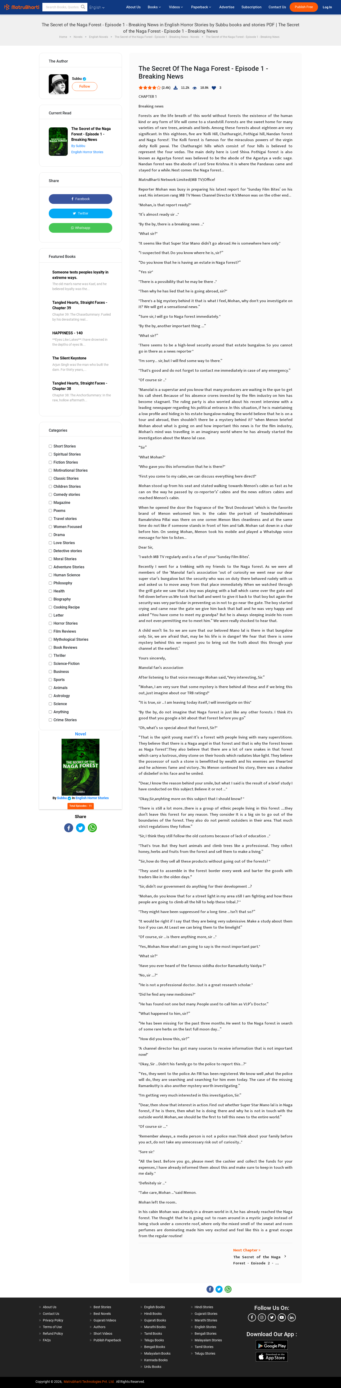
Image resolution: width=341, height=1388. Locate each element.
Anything (61, 712)
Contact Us (277, 7)
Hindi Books (153, 1314)
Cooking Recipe (67, 607)
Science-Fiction (67, 663)
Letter (59, 615)
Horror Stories (66, 623)
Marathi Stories (206, 1320)
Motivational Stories (71, 470)
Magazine (62, 502)
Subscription (251, 7)
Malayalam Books (157, 1353)
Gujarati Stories (206, 1314)
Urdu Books (152, 1367)
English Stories (205, 1327)
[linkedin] (292, 1317)
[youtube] (282, 1317)
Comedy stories (67, 494)
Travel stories (65, 518)
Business (61, 671)
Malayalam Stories (208, 1340)
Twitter (80, 213)
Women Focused (68, 526)
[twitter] (272, 1317)
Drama (59, 535)
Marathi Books (155, 1327)
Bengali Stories (205, 1333)
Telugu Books (154, 1340)
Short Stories (65, 446)
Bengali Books (154, 1347)
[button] (83, 7)
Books (155, 7)
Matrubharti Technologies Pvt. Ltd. (89, 1382)
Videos (176, 7)
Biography (62, 599)
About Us (133, 7)
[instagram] (262, 1317)
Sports (59, 679)
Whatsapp (80, 228)
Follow (84, 86)
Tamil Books (153, 1333)
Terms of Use (52, 1327)
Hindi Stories (204, 1307)
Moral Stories (65, 559)
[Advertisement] (80, 874)
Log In (328, 7)
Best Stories (102, 1307)
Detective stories (68, 551)
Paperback (201, 7)
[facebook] (252, 1317)
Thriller (60, 655)
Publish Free (304, 6)
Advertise (226, 7)
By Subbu (78, 146)
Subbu (79, 78)
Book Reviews (65, 647)
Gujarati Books (155, 1320)
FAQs (47, 1340)
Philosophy (63, 583)
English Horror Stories (87, 152)
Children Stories (67, 486)
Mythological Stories (71, 639)
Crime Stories (65, 720)
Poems (59, 510)
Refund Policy (53, 1333)
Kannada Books (156, 1360)
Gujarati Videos (105, 1320)
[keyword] (64, 7)
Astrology (62, 696)
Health (59, 591)
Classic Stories (66, 478)
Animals (60, 687)
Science (60, 704)
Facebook (81, 199)
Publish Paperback (107, 1340)
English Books (154, 1307)
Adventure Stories (69, 567)
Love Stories (64, 543)
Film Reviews (65, 631)
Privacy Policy (53, 1320)
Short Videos (103, 1333)
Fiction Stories (66, 462)
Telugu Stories (205, 1353)
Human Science (67, 575)
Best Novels (102, 1314)
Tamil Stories (204, 1347)
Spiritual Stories (67, 454)
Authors (99, 1327)
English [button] (96, 7)
